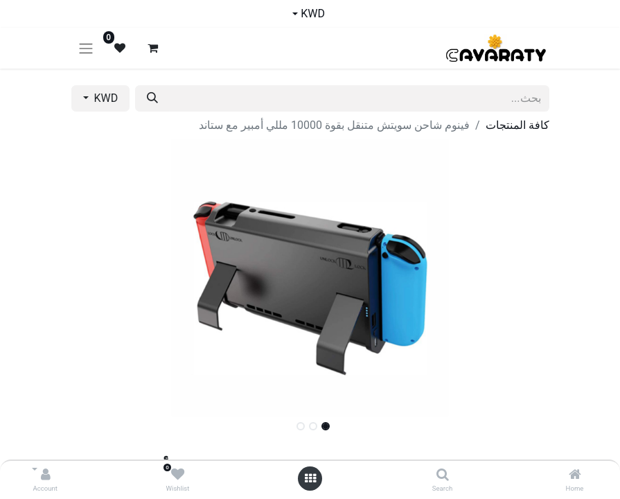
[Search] (442, 475)
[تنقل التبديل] (85, 48)
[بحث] (152, 98)
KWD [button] (104, 98)
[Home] (575, 475)
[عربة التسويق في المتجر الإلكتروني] (153, 48)
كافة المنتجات (517, 125)
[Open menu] (310, 478)
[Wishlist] (177, 475)
